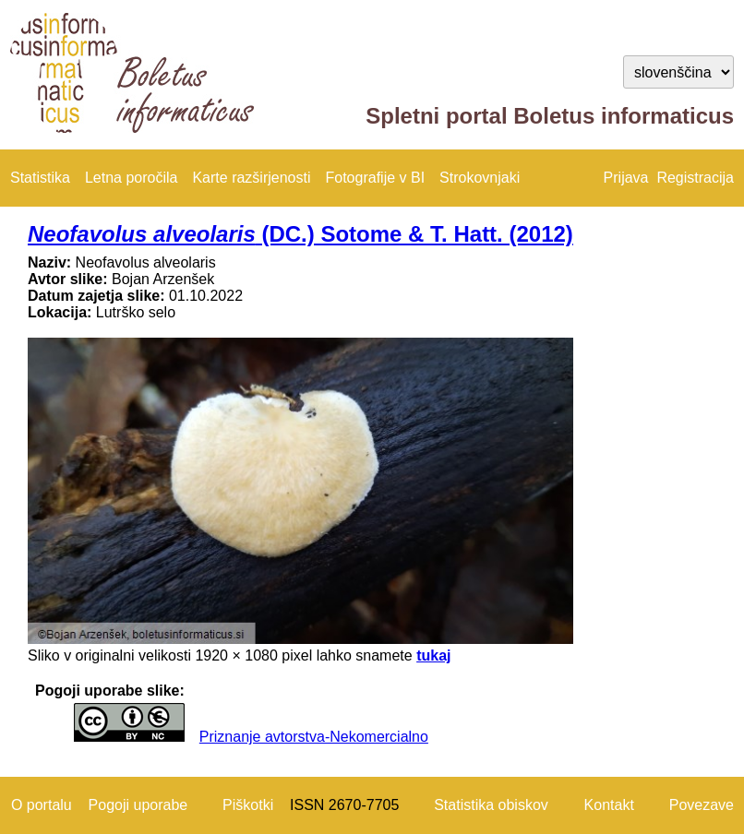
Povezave (701, 805)
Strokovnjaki (479, 177)
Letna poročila (131, 177)
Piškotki (247, 805)
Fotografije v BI (375, 177)
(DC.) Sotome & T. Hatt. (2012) (300, 233)
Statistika (40, 177)
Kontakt (609, 805)
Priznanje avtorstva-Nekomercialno (313, 737)
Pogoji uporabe (138, 805)
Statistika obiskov (491, 805)
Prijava (626, 177)
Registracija (695, 177)
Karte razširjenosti (251, 177)
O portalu (41, 805)
